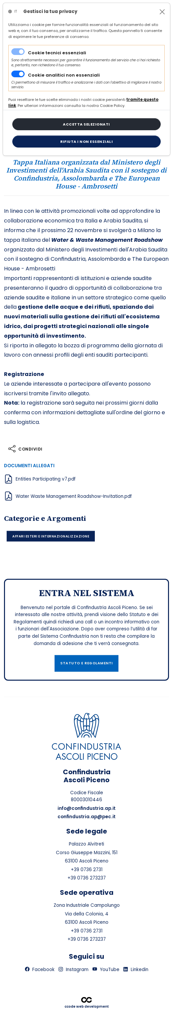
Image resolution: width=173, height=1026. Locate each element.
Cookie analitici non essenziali (64, 75)
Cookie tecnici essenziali (57, 53)
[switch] (18, 74)
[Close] (162, 12)
